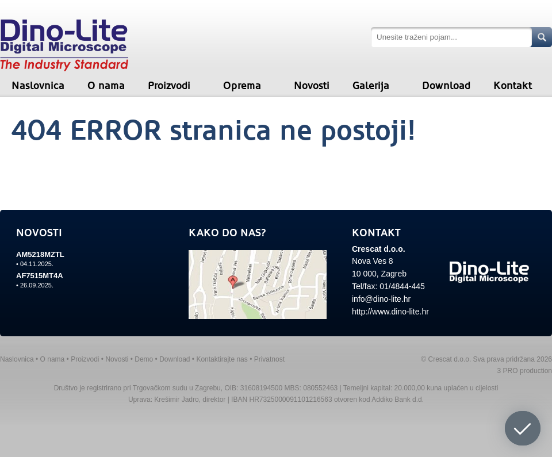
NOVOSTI (39, 233)
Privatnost (269, 359)
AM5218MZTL (40, 254)
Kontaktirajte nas (221, 359)
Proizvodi (169, 85)
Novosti (311, 85)
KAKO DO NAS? (227, 233)
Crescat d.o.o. (378, 249)
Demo (144, 359)
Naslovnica (38, 85)
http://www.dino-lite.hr (390, 311)
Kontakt (512, 85)
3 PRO (507, 371)
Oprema (242, 85)
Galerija (370, 85)
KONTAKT (376, 233)
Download (446, 85)
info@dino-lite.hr (381, 299)
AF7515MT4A (39, 275)
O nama (106, 85)
